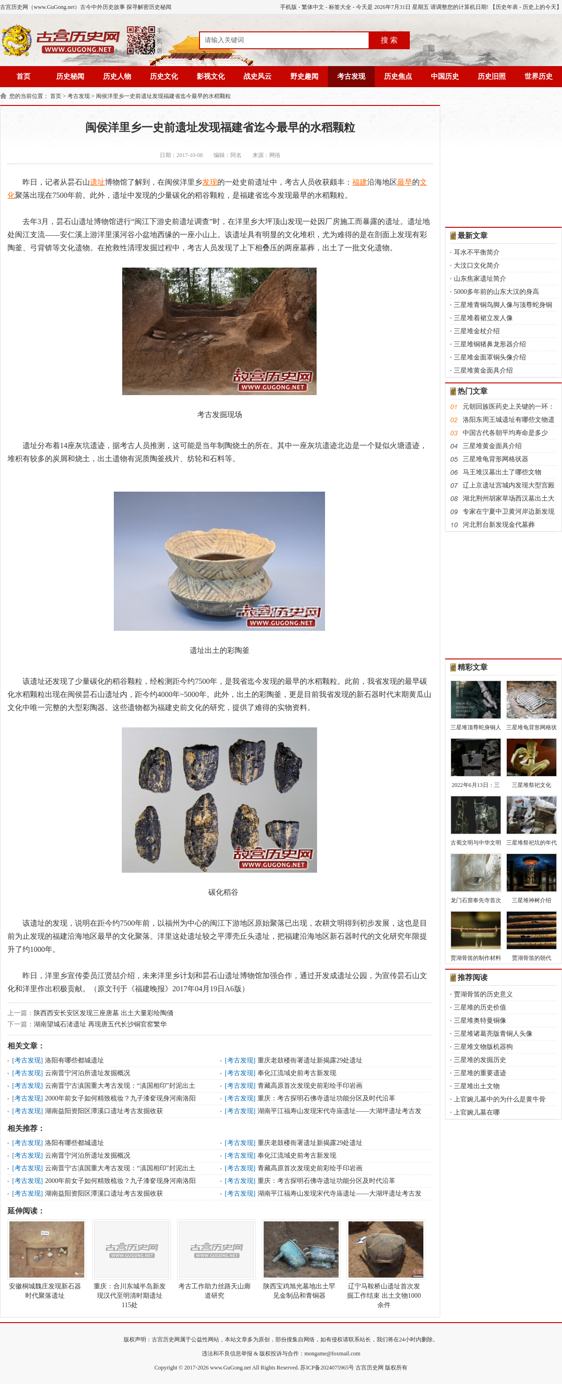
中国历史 (445, 76)
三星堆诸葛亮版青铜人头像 (493, 1033)
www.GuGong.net (230, 1367)
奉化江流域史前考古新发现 (297, 1073)
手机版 (288, 7)
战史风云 (258, 76)
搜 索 (389, 40)
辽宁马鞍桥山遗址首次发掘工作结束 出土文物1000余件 (384, 1264)
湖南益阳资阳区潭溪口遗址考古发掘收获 (104, 1111)
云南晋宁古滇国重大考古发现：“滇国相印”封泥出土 (120, 1085)
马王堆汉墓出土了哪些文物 (502, 472)
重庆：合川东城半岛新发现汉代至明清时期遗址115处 (129, 1264)
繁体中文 (313, 7)
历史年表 (506, 7)
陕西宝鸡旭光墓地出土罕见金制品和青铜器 (299, 1259)
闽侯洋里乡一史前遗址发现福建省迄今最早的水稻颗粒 (163, 96)
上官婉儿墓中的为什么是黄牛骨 (500, 1099)
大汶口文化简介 (477, 265)
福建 (359, 182)
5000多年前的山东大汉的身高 (496, 291)
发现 (209, 182)
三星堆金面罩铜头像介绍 (490, 357)
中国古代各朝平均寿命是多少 (505, 432)
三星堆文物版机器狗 (483, 1046)
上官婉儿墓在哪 (477, 1112)
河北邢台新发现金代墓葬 (499, 524)
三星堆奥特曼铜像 (480, 1020)
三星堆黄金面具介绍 (483, 370)
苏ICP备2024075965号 (327, 1367)
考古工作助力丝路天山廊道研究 (214, 1259)
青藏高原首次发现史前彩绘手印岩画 (310, 1085)
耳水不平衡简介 (477, 252)
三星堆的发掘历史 (480, 1059)
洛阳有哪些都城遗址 (74, 1060)
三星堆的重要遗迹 (480, 1073)
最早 (404, 182)
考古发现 (351, 76)
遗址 (97, 182)
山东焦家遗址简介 (480, 278)
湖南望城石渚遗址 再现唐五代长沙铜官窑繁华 (100, 1024)
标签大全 (340, 7)
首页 (23, 76)
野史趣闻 (304, 76)
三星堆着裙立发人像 (483, 318)
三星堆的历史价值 (480, 1007)
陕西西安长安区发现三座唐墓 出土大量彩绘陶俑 (103, 1013)
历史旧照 (492, 76)
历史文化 (164, 76)
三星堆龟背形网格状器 (495, 459)
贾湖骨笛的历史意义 (483, 994)
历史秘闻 (70, 76)
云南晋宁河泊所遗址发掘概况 (87, 1073)
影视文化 (211, 76)
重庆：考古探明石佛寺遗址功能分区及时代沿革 (326, 1098)
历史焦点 (398, 76)
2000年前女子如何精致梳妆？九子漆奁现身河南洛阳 (120, 1098)
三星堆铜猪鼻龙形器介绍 (490, 344)
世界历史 (539, 76)
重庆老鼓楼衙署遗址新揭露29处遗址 (310, 1060)
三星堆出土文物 (477, 1086)
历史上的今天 (539, 7)
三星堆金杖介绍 (477, 331)
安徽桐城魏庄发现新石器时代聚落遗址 (44, 1259)
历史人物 (117, 76)
